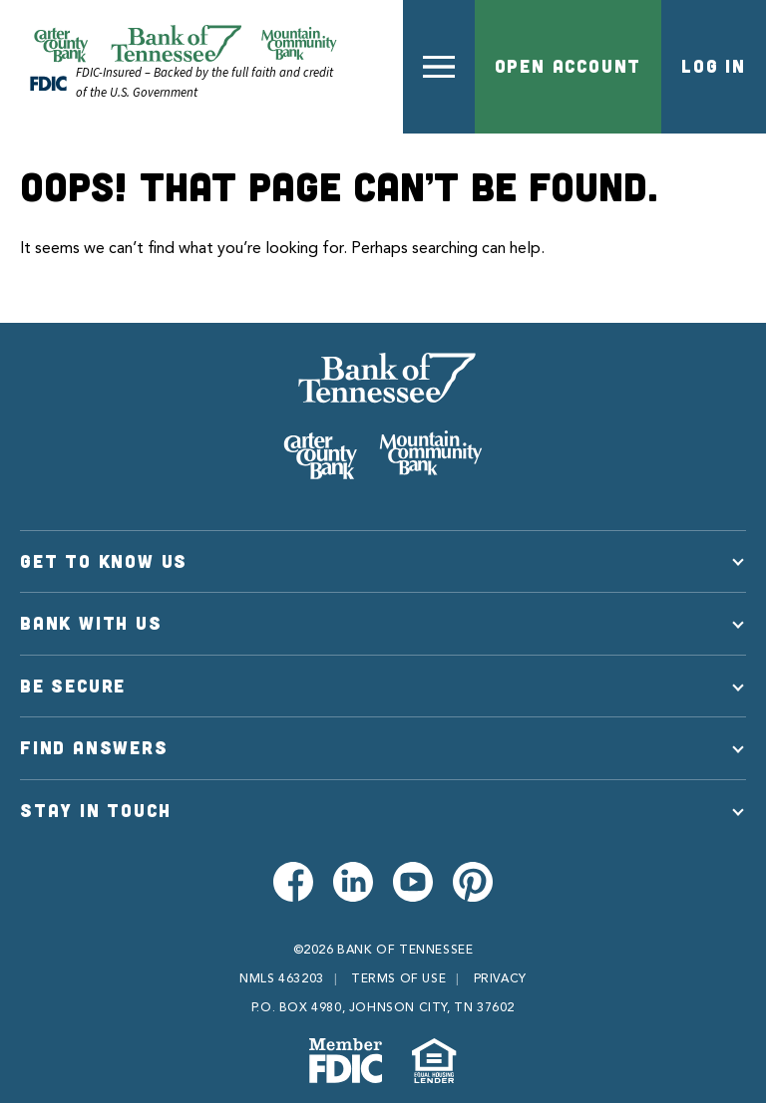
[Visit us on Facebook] (293, 882)
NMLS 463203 (281, 979)
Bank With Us (91, 623)
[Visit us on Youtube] (413, 882)
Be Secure (73, 685)
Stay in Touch (95, 810)
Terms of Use (398, 979)
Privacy (500, 979)
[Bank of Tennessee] (383, 416)
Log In (713, 66)
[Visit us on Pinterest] (473, 882)
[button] (439, 67)
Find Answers (94, 747)
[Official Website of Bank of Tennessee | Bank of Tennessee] (185, 44)
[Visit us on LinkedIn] (353, 882)
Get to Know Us (104, 561)
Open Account (568, 66)
